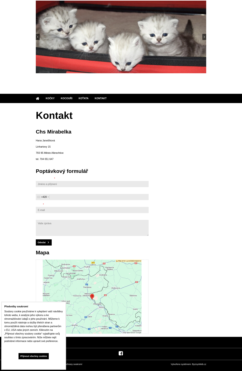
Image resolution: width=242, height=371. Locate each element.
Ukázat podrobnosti (33, 363)
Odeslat (42, 242)
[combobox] (43, 197)
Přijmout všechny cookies (33, 356)
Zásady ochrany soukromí (69, 364)
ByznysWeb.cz (199, 364)
